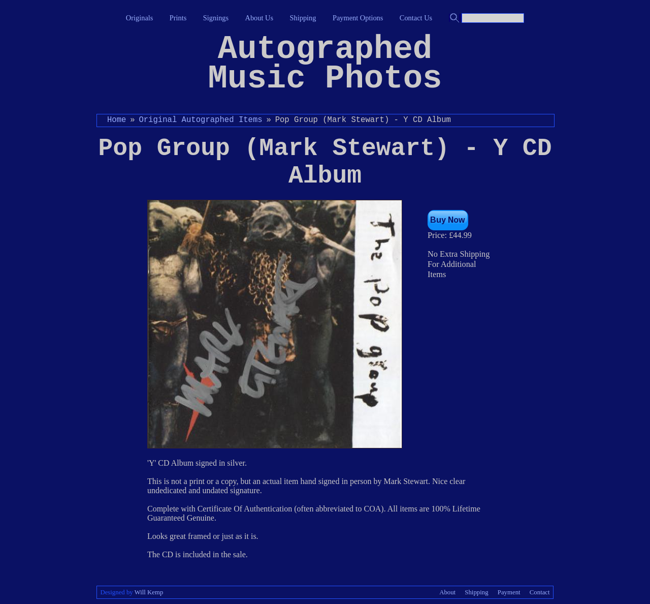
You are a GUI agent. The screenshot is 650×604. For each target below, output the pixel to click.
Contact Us (416, 18)
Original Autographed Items (200, 120)
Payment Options (358, 18)
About (447, 592)
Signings (216, 18)
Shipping (303, 18)
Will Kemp (149, 592)
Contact (540, 592)
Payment (509, 592)
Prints (178, 18)
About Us (259, 18)
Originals (139, 18)
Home (116, 120)
